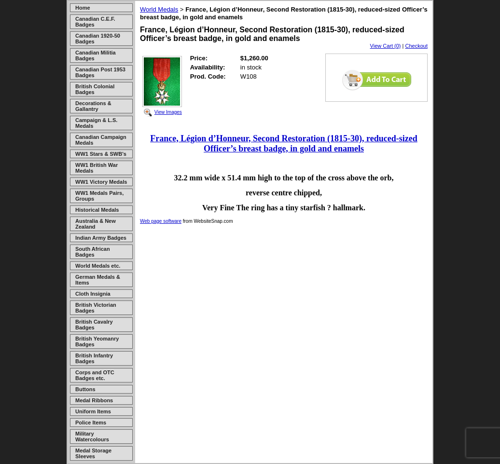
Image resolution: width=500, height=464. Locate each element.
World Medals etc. (97, 266)
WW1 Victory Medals (101, 182)
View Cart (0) (385, 46)
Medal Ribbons (94, 400)
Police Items (90, 422)
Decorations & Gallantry (93, 106)
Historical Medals (97, 210)
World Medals (159, 9)
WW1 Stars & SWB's (100, 154)
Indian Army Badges (100, 238)
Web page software (160, 221)
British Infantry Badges (94, 358)
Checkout (416, 46)
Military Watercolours (92, 436)
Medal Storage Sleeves (93, 453)
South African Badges (92, 252)
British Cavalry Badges (94, 324)
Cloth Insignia (93, 294)
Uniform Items (93, 411)
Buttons (85, 389)
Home (82, 8)
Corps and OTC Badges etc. (94, 375)
